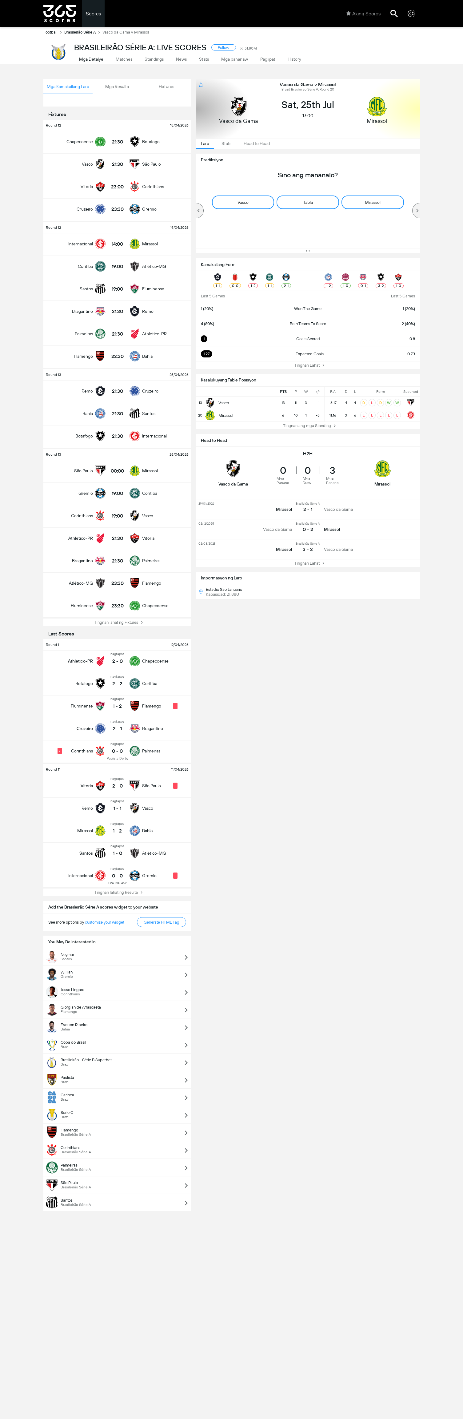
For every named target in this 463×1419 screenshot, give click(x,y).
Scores (93, 14)
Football (53, 32)
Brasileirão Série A (83, 32)
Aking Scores (363, 13)
